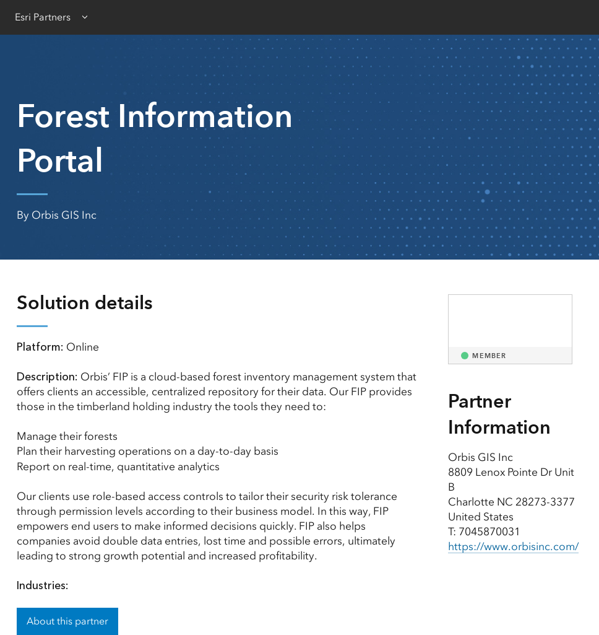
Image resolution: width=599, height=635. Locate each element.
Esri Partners (43, 17)
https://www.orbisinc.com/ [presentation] (513, 546)
